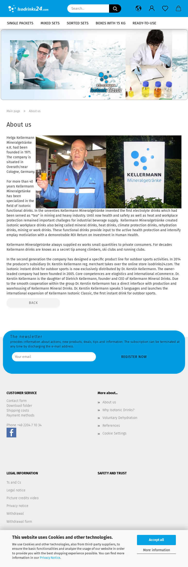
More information (156, 550)
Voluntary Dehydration (120, 418)
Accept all (156, 540)
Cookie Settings (115, 433)
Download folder (19, 406)
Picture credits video (23, 498)
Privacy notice (17, 506)
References (111, 426)
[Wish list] (165, 8)
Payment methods (20, 415)
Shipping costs (18, 410)
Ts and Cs (14, 482)
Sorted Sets (77, 23)
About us (109, 402)
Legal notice (16, 490)
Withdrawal (15, 514)
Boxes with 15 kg (110, 23)
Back (33, 303)
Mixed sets (50, 23)
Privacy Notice (50, 557)
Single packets (20, 23)
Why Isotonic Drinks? (118, 410)
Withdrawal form (19, 522)
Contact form (17, 401)
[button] (138, 8)
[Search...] (115, 8)
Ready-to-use (144, 23)
